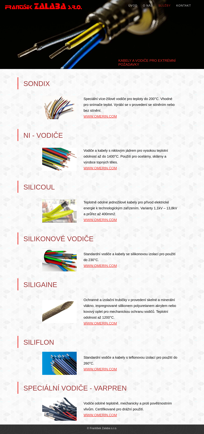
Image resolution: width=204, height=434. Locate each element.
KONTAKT (183, 5)
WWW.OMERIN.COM (100, 116)
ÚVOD (132, 5)
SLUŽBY (164, 5)
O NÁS (148, 5)
